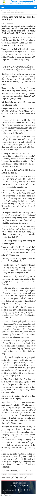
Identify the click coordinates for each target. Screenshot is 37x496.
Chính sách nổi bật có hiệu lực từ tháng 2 (13, 12)
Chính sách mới (13, 11)
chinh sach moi (13, 474)
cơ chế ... (29, 474)
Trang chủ (4, 11)
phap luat (22, 474)
